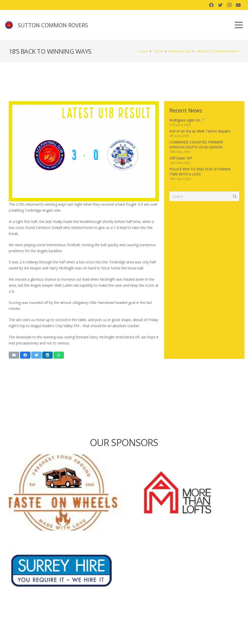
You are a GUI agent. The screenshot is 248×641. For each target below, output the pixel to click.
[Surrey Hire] (66, 571)
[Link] (9, 25)
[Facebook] (211, 4)
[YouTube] (238, 4)
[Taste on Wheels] (66, 492)
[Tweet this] (36, 355)
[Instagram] (229, 4)
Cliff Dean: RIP (180, 158)
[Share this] (25, 355)
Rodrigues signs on (187, 120)
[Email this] (14, 355)
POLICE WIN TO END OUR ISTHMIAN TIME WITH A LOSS (200, 171)
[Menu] (239, 25)
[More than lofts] (182, 492)
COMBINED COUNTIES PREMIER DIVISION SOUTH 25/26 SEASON (196, 144)
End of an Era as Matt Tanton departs (200, 131)
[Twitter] (220, 4)
